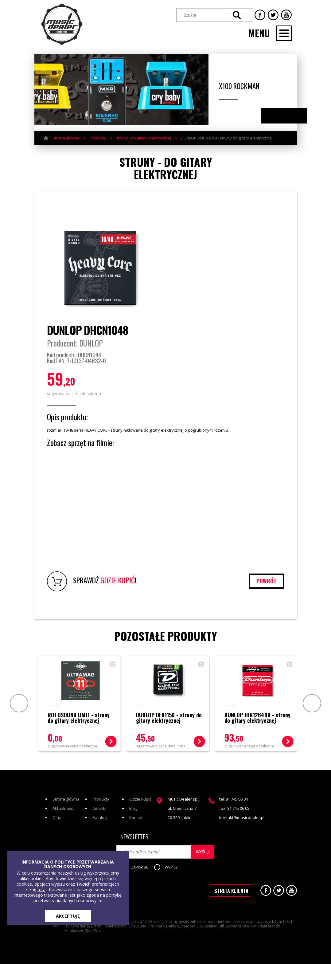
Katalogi (99, 817)
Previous (278, 116)
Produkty (97, 138)
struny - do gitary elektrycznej (143, 138)
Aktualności (63, 808)
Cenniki (99, 808)
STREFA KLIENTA (231, 891)
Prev (18, 703)
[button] (137, 867)
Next (290, 116)
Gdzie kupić (140, 799)
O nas (58, 817)
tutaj (42, 889)
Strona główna (66, 138)
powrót (266, 581)
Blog (133, 808)
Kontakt (136, 817)
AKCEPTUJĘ (68, 916)
